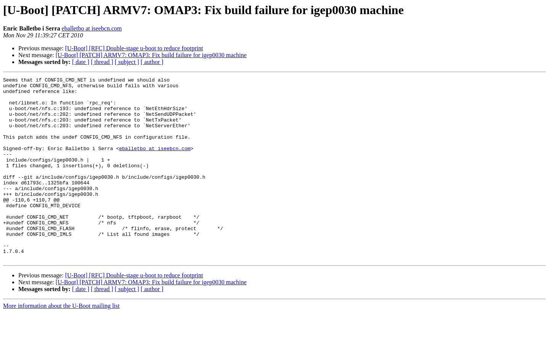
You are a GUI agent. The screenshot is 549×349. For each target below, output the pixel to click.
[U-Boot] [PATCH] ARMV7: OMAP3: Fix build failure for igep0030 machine (151, 55)
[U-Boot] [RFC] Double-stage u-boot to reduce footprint (134, 48)
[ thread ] (102, 62)
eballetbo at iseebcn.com (92, 28)
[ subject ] (127, 62)
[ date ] (80, 62)
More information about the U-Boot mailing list (61, 342)
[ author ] (152, 62)
